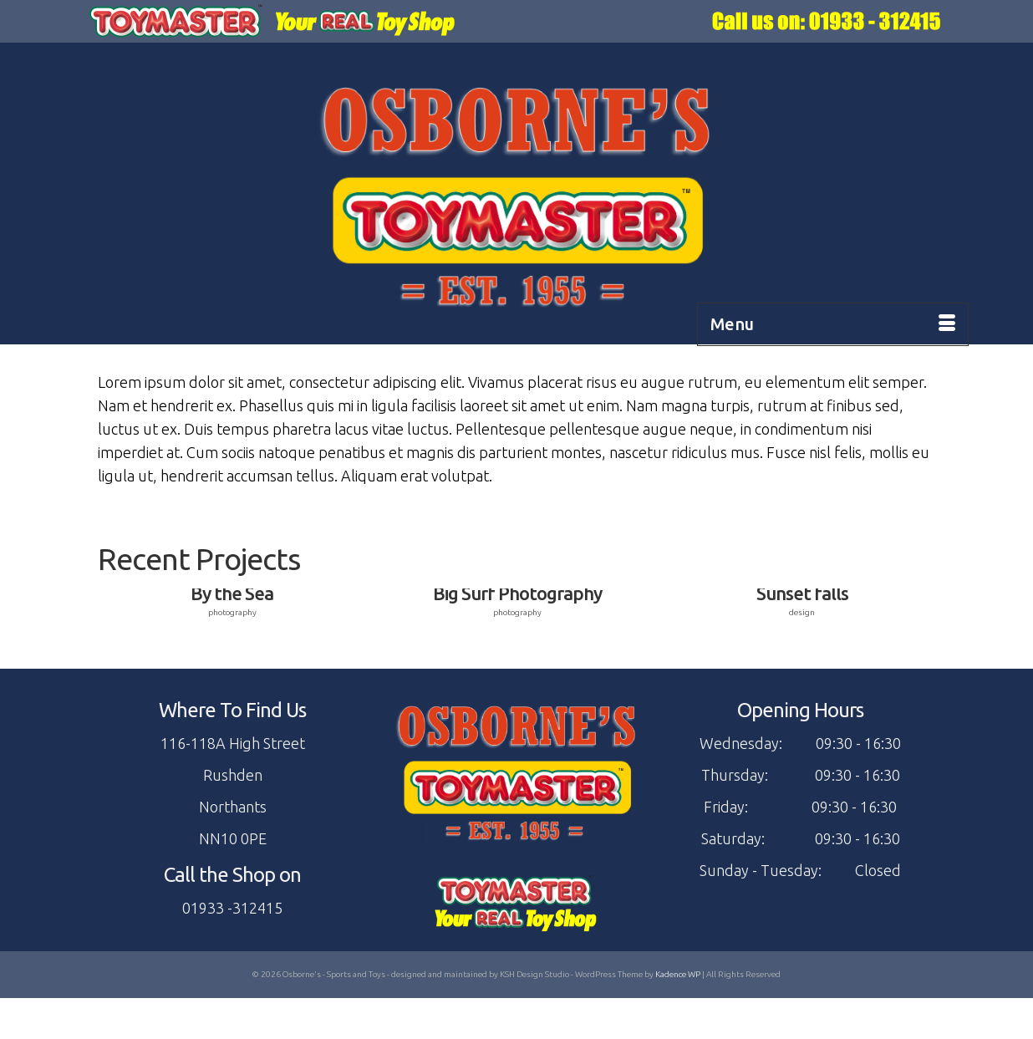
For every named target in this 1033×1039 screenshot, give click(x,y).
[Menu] (833, 324)
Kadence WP (677, 974)
